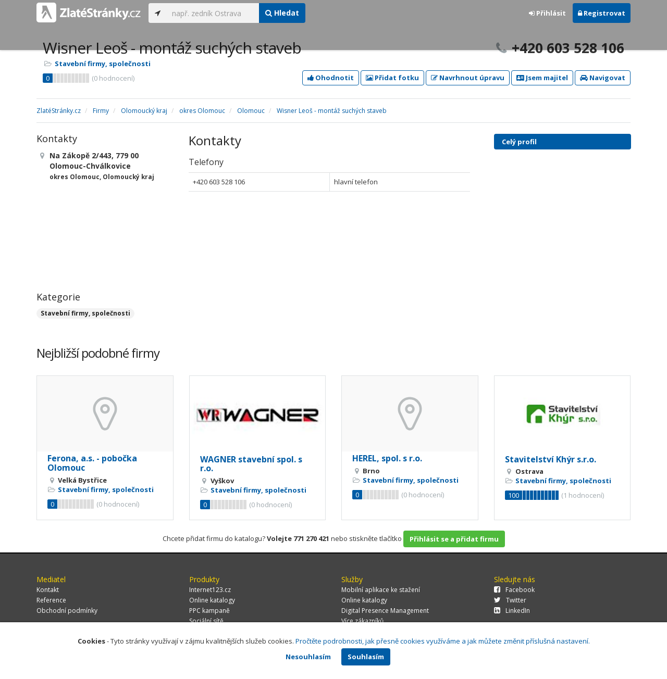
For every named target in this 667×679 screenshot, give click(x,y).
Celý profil (519, 141)
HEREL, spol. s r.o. (387, 458)
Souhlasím (366, 656)
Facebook (514, 589)
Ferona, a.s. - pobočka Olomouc (92, 462)
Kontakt (47, 589)
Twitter (510, 600)
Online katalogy (212, 600)
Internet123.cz (210, 589)
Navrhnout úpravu (467, 77)
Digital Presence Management (385, 610)
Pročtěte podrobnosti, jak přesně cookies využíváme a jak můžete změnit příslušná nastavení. (442, 641)
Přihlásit (547, 13)
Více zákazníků (362, 621)
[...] (213, 13)
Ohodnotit (330, 77)
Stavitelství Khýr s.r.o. (550, 459)
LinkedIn (512, 610)
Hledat (282, 13)
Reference (51, 600)
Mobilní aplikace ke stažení (380, 589)
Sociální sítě (206, 621)
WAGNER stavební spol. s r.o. (251, 464)
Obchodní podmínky (66, 610)
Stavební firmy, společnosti (103, 63)
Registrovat (601, 13)
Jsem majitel (542, 77)
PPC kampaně (209, 610)
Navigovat (602, 77)
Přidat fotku (392, 77)
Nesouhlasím (308, 656)
